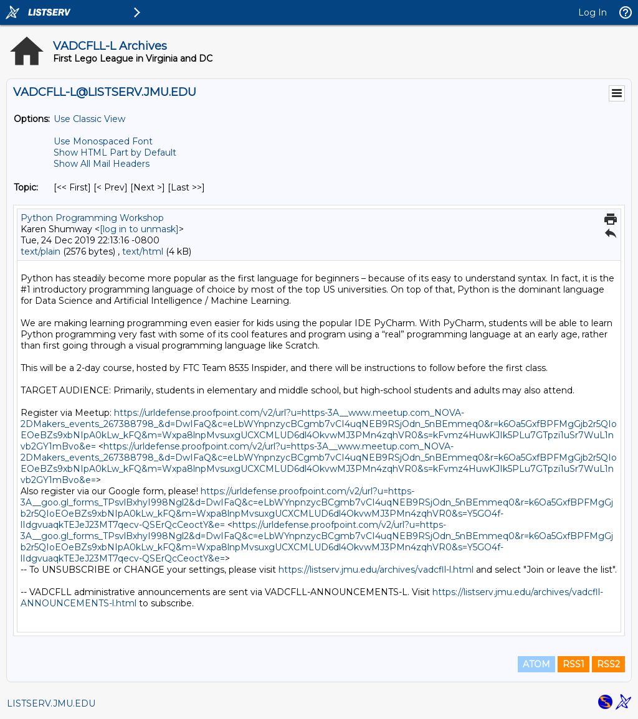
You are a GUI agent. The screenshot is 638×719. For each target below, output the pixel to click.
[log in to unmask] (139, 229)
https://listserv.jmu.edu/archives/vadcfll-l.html (376, 569)
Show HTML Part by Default (115, 152)
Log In (592, 12)
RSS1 (573, 664)
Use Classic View (89, 119)
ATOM (536, 664)
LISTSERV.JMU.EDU (51, 703)
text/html (142, 251)
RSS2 (608, 664)
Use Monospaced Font (103, 141)
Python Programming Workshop (92, 217)
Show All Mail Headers (102, 163)
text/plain (40, 251)
